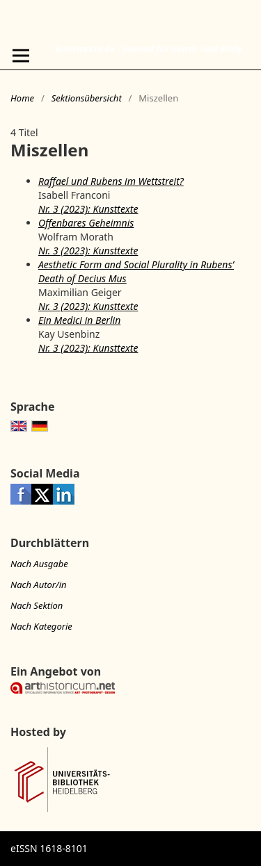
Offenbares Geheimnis (86, 222)
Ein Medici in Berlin (79, 320)
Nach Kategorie (41, 626)
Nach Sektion (36, 605)
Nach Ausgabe (39, 563)
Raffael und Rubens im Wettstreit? (111, 181)
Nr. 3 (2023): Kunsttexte (88, 208)
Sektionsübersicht (87, 98)
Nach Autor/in (38, 584)
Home (22, 98)
